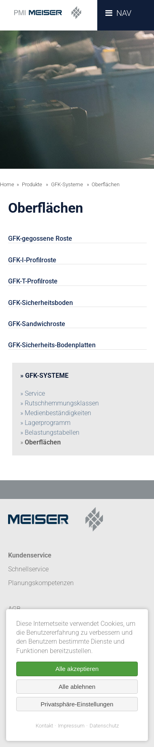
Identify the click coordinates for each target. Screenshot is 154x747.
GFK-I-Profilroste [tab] (32, 260)
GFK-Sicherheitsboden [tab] (40, 303)
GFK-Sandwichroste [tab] (36, 324)
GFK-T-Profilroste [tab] (33, 281)
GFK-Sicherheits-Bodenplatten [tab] (52, 345)
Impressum (71, 726)
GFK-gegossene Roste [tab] (40, 238)
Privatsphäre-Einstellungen (77, 704)
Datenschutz (104, 726)
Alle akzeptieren (77, 668)
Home (7, 184)
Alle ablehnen (77, 686)
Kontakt (44, 726)
